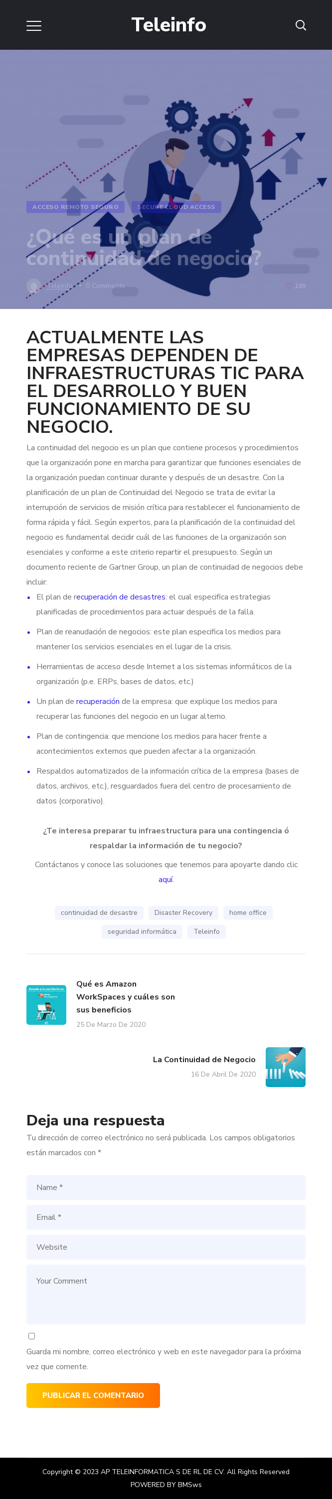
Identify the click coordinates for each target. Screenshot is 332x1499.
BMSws (190, 1485)
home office (248, 912)
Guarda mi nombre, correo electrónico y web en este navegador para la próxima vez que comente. (163, 1359)
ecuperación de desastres (121, 597)
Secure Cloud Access (176, 207)
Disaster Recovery (183, 912)
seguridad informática (142, 931)
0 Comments (105, 286)
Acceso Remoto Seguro (75, 207)
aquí (165, 879)
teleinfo (59, 286)
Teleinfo (206, 931)
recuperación (98, 701)
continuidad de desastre (99, 912)
